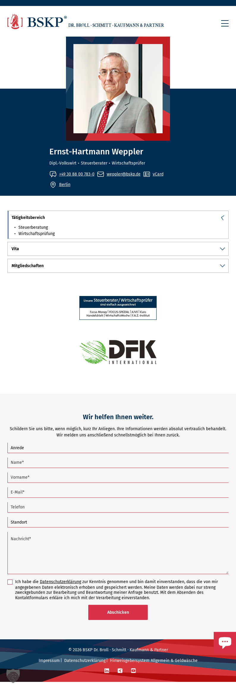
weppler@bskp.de (124, 173)
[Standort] (118, 529)
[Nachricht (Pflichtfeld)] (118, 560)
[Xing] (120, 678)
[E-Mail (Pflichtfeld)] (118, 499)
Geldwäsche (186, 667)
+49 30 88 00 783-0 (77, 173)
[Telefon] (118, 514)
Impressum (49, 667)
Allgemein (160, 667)
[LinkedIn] (106, 678)
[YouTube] (133, 678)
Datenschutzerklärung (60, 588)
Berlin (64, 184)
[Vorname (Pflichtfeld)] (118, 485)
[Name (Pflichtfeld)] (118, 470)
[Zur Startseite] (37, 21)
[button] (225, 23)
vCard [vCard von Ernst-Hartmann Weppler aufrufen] (158, 173)
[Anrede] (118, 455)
